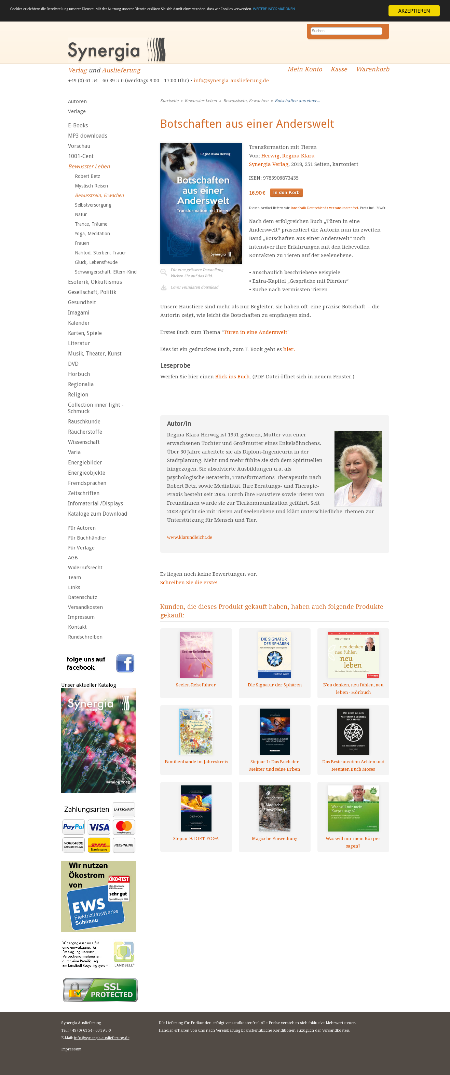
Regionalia (81, 384)
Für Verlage (81, 548)
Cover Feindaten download (194, 287)
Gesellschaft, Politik (92, 292)
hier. (289, 349)
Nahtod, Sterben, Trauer (100, 252)
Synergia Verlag (268, 164)
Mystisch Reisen (91, 186)
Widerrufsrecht (85, 567)
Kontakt (77, 627)
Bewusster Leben (89, 166)
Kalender (79, 323)
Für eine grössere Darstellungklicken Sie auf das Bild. (197, 273)
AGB (73, 558)
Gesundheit (82, 302)
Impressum (81, 617)
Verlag (77, 70)
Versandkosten (85, 607)
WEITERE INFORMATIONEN (42, 16)
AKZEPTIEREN (414, 10)
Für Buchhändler (87, 538)
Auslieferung (121, 70)
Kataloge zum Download (97, 514)
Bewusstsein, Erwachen (99, 195)
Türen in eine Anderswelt (255, 332)
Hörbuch (79, 374)
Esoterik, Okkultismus (95, 282)
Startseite (169, 100)
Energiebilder (85, 462)
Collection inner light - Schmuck (96, 408)
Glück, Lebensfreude (96, 262)
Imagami (79, 312)
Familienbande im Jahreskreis (196, 761)
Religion (78, 394)
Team (74, 577)
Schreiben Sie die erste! (189, 583)
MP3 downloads (87, 135)
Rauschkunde (84, 421)
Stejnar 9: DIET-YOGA (196, 838)
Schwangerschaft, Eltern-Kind (106, 272)
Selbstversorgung (93, 205)
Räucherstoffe (85, 432)
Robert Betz (87, 176)
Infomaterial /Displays (95, 503)
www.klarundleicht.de (189, 537)
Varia (74, 452)
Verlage (77, 111)
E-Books (78, 125)
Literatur (79, 343)
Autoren (77, 101)
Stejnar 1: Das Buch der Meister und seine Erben (274, 765)
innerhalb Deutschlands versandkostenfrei (324, 208)
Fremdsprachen (87, 483)
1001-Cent (81, 156)
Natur (81, 214)
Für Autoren (82, 528)
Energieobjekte (86, 473)
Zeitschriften (83, 493)
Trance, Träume (91, 224)
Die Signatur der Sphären (275, 684)
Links (74, 587)
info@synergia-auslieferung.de (231, 80)
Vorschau (79, 146)
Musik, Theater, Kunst (95, 353)
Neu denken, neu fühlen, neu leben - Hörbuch (353, 688)
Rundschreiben (85, 637)
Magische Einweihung (275, 838)
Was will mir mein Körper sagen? (353, 842)
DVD (73, 364)
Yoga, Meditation (92, 233)
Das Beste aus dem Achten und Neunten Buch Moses (353, 765)
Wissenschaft (84, 442)
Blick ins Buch (232, 377)
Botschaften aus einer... (297, 100)
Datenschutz (82, 597)
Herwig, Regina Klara (288, 156)
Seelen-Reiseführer (196, 684)
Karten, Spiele (85, 333)
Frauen (82, 243)
